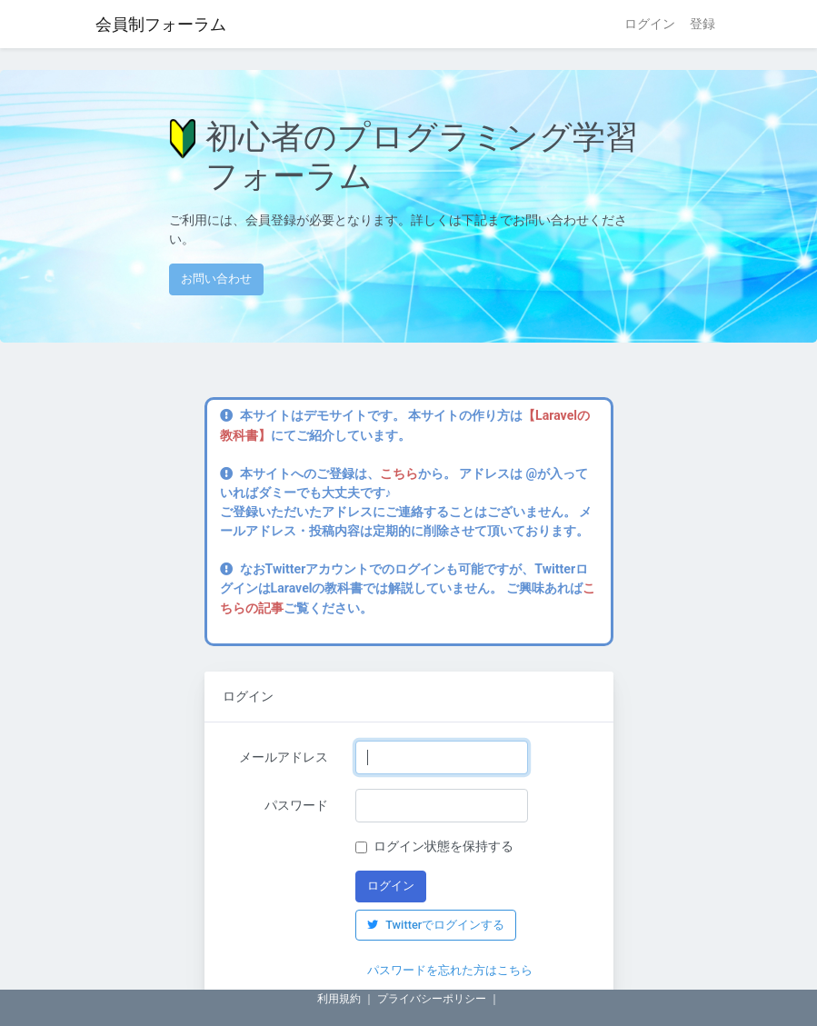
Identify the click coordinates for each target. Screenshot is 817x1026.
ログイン (649, 23)
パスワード (296, 805)
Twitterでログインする (435, 924)
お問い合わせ (216, 278)
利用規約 (339, 998)
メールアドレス (283, 757)
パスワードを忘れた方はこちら (450, 970)
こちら (399, 473)
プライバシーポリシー (431, 998)
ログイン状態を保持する (443, 846)
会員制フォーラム (160, 24)
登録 (702, 23)
